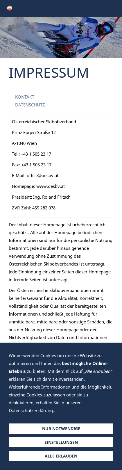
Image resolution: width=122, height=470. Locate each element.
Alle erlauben (61, 456)
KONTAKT (24, 97)
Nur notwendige (61, 428)
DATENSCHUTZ (30, 105)
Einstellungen (61, 442)
